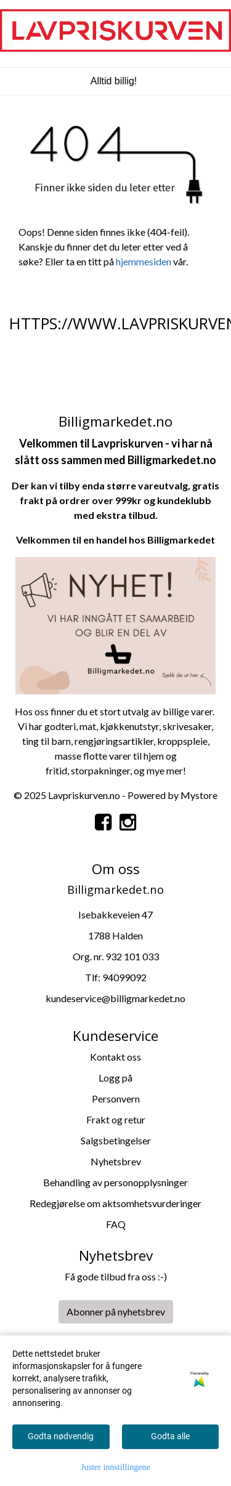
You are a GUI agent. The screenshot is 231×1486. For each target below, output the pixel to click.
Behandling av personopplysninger (115, 1182)
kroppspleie (182, 741)
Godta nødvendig (61, 1436)
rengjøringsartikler (114, 741)
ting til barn (46, 741)
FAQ (116, 1224)
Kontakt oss (115, 1056)
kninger (114, 770)
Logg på (115, 1077)
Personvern (116, 1098)
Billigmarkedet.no (172, 460)
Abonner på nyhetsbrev (116, 1311)
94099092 (124, 977)
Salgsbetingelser (116, 1140)
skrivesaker (187, 726)
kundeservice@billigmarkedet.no (115, 998)
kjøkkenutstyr (129, 726)
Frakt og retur (115, 1119)
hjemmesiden (143, 261)
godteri (60, 726)
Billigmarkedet (181, 539)
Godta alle (170, 1436)
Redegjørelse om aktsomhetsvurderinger (115, 1203)
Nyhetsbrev (116, 1161)
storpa (85, 770)
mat (87, 726)
